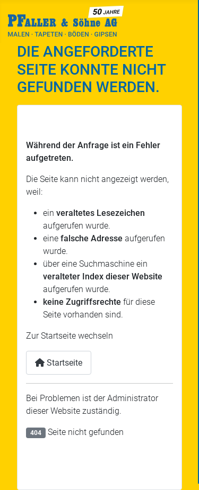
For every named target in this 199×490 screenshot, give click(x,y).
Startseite (58, 363)
